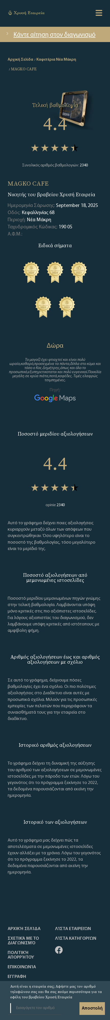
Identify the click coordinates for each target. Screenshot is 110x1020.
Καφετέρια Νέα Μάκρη (56, 60)
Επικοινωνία (22, 967)
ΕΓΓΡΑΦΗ (17, 977)
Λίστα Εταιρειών (73, 929)
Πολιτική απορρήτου (21, 955)
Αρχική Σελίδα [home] (20, 60)
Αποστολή (92, 1008)
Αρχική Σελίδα (24, 929)
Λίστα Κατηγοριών (75, 938)
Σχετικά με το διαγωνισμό (23, 941)
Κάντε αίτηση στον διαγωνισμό (50, 35)
